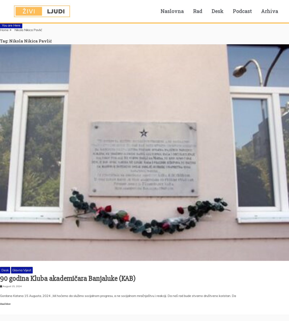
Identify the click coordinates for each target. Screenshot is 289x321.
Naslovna (175, 11)
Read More (5, 304)
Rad (200, 11)
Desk (220, 11)
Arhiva (272, 11)
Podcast (245, 11)
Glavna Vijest (21, 270)
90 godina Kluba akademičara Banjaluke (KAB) (67, 278)
